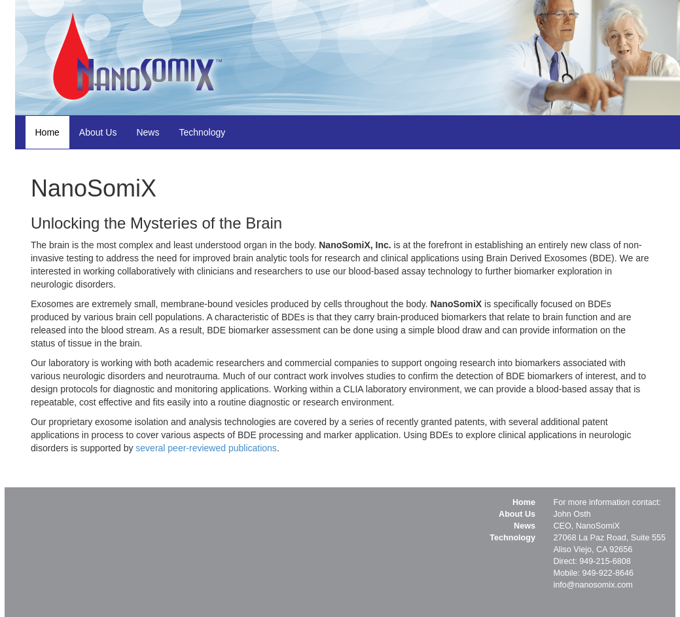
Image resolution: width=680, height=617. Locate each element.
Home (47, 132)
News (147, 132)
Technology (202, 132)
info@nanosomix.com (592, 584)
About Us (98, 132)
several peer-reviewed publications (206, 448)
